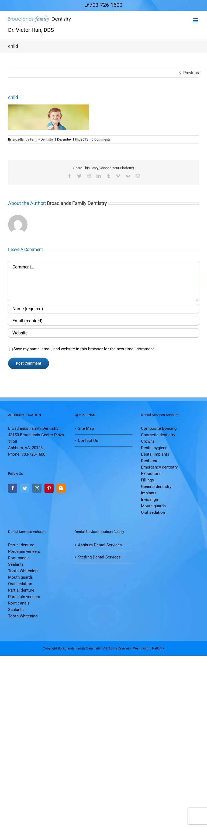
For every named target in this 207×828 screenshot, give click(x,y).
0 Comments (101, 139)
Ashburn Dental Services (100, 545)
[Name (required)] (103, 308)
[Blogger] (61, 488)
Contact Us (88, 440)
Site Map (86, 428)
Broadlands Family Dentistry (33, 139)
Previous (191, 72)
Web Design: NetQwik (148, 648)
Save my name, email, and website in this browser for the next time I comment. (84, 349)
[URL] (103, 333)
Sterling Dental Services (99, 557)
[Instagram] (37, 488)
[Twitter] (24, 488)
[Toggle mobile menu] (196, 20)
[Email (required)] (103, 321)
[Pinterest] (49, 488)
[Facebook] (12, 488)
